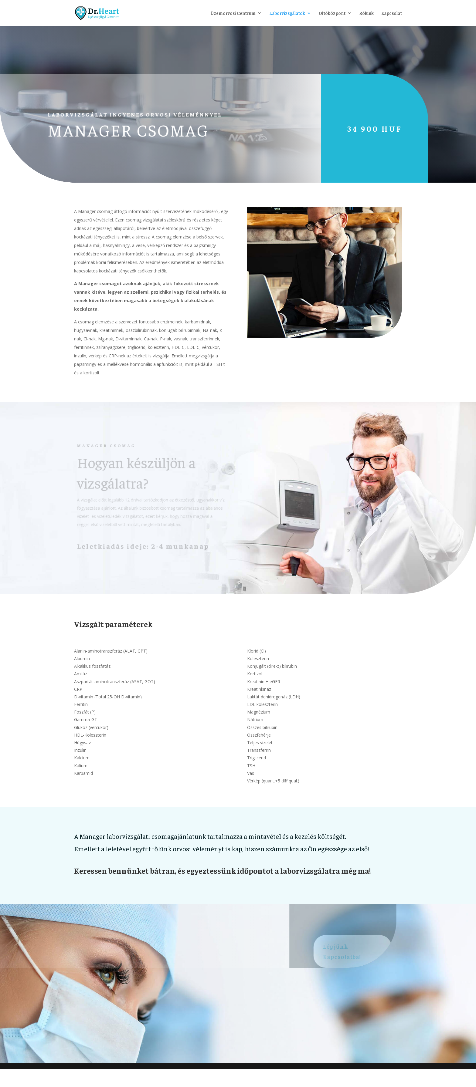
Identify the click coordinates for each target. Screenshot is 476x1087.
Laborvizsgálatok (287, 13)
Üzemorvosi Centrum (233, 13)
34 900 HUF (361, 128)
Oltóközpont (332, 13)
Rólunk (366, 13)
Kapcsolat (391, 13)
